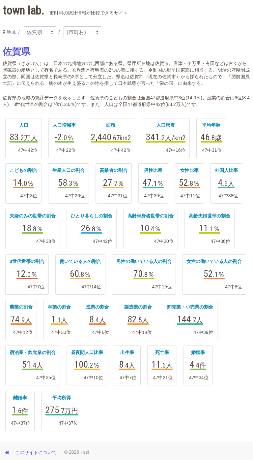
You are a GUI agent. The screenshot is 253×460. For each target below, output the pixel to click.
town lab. (65, 10)
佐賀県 (16, 51)
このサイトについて (36, 452)
